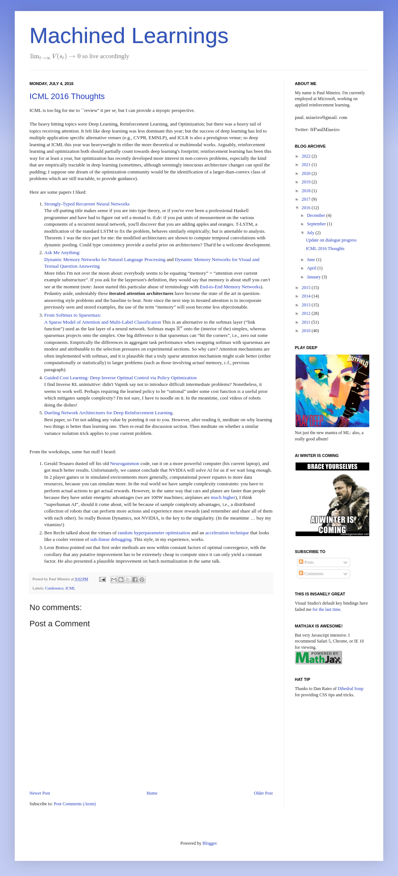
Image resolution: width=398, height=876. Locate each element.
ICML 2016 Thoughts (67, 96)
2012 (307, 313)
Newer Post (39, 793)
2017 (307, 199)
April (312, 268)
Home (152, 793)
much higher (223, 497)
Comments (311, 573)
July (311, 232)
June (311, 259)
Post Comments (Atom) (75, 803)
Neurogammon (124, 463)
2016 (307, 207)
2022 (307, 156)
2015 (307, 287)
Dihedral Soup (350, 688)
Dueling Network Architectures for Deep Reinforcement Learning (108, 412)
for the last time (327, 609)
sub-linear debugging (111, 539)
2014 (307, 296)
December (316, 215)
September (317, 223)
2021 (307, 164)
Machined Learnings (128, 35)
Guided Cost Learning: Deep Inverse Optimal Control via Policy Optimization (120, 377)
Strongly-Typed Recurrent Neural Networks (87, 204)
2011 (307, 322)
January (314, 276)
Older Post (263, 793)
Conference (54, 588)
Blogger (210, 843)
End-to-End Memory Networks (230, 286)
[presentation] (55, 56)
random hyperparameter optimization (154, 532)
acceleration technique (227, 532)
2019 (307, 181)
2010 (307, 330)
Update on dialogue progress (331, 240)
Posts (306, 562)
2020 (307, 173)
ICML (71, 588)
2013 (307, 304)
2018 (307, 190)
